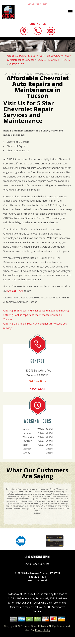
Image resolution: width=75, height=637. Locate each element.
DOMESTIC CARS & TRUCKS (53, 59)
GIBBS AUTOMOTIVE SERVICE (24, 55)
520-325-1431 (12, 73)
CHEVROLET (16, 64)
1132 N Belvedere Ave (37, 73)
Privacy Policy (42, 630)
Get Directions (37, 381)
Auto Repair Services (37, 563)
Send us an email (37, 580)
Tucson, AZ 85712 (60, 73)
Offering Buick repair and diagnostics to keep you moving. (36, 310)
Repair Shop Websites (36, 626)
